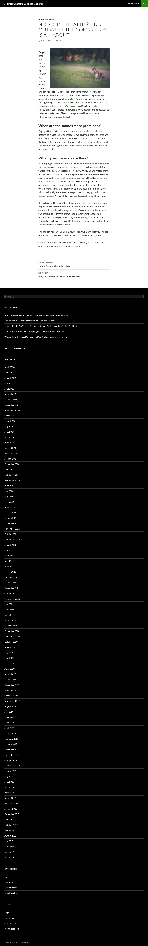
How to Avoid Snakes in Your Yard (74, 263)
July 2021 (8, 604)
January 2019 (10, 744)
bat (5, 877)
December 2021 (11, 588)
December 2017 (11, 814)
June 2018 (9, 782)
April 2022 (9, 566)
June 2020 (9, 658)
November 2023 (12, 469)
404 (123, 3)
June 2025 (9, 388)
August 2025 (10, 378)
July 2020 (8, 652)
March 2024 (10, 448)
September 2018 (12, 765)
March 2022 (10, 572)
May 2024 (9, 437)
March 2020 (10, 674)
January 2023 (10, 518)
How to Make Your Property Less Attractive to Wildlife (29, 320)
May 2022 (9, 561)
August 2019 (10, 706)
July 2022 (8, 550)
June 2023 (9, 496)
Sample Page (133, 3)
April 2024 (9, 442)
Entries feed (10, 918)
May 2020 (9, 663)
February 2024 (11, 453)
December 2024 (11, 405)
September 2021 (12, 598)
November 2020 (12, 636)
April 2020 (9, 668)
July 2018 (8, 776)
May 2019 (9, 722)
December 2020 (11, 631)
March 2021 (10, 620)
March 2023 (10, 512)
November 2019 (12, 690)
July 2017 (8, 841)
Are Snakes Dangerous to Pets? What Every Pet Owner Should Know (36, 315)
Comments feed (11, 923)
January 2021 (10, 625)
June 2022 (9, 555)
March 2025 (10, 394)
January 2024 (10, 458)
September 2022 (12, 539)
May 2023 (9, 502)
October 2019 (11, 695)
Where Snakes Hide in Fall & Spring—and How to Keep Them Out (34, 331)
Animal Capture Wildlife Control (23, 3)
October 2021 (11, 593)
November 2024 (12, 410)
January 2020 (10, 679)
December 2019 (11, 685)
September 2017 (12, 830)
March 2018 (10, 798)
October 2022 (11, 534)
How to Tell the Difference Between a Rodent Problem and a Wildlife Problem (40, 326)
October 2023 (11, 475)
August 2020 (10, 647)
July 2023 (8, 491)
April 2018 (9, 792)
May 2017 (9, 852)
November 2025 (12, 372)
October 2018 (11, 760)
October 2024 (11, 415)
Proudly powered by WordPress (17, 942)
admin (59, 41)
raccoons (8, 882)
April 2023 (9, 507)
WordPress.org (11, 928)
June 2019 (9, 717)
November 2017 (12, 819)
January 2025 (10, 399)
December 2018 (11, 749)
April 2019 (9, 728)
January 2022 (10, 582)
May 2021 (9, 615)
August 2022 (10, 545)
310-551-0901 (97, 242)
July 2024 (8, 426)
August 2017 (10, 835)
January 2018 (10, 808)
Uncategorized (46, 19)
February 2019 (11, 738)
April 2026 (9, 367)
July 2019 (8, 712)
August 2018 (10, 771)
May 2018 (9, 787)
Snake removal (11, 887)
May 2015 (9, 857)
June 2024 (9, 432)
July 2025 (8, 383)
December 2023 (11, 464)
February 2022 (11, 577)
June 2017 (9, 846)
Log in (7, 912)
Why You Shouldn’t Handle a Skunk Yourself (74, 274)
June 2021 (9, 609)
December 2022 (11, 523)
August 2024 (10, 421)
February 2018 (11, 803)
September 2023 (12, 480)
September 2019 (12, 701)
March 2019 (10, 733)
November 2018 (12, 755)
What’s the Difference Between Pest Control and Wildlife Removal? (35, 337)
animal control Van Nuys (62, 106)
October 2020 (11, 642)
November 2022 (12, 528)
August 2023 (10, 485)
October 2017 (11, 825)
